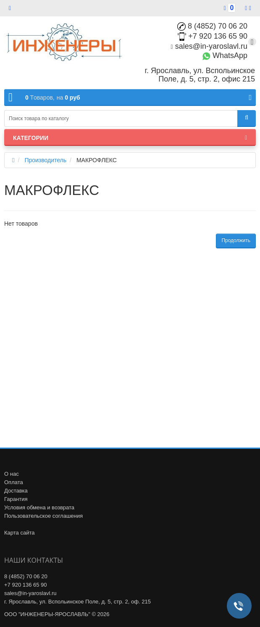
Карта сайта (19, 533)
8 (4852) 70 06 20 (212, 26)
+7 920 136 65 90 (212, 36)
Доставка (16, 490)
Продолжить (235, 240)
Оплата (13, 482)
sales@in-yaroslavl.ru (209, 46)
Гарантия (15, 499)
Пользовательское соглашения (43, 516)
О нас (11, 474)
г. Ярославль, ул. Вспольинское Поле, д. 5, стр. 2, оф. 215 (77, 601)
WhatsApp (224, 55)
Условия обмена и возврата (39, 507)
